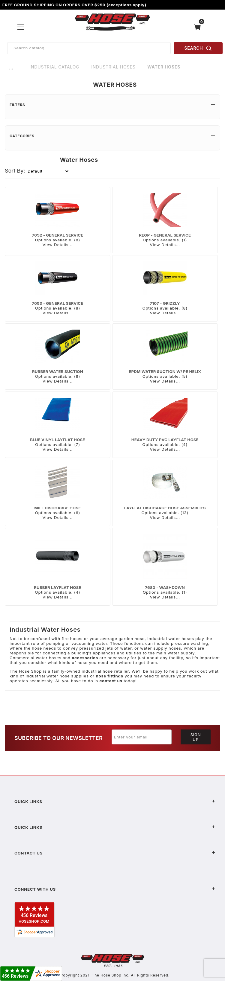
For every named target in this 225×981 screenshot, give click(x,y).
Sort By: (15, 170)
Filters (112, 105)
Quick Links (114, 801)
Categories (112, 136)
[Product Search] (89, 48)
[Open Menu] (21, 26)
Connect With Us (114, 889)
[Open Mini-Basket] (199, 27)
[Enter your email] (142, 736)
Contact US (114, 853)
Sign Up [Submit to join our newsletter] (195, 737)
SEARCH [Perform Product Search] (198, 48)
